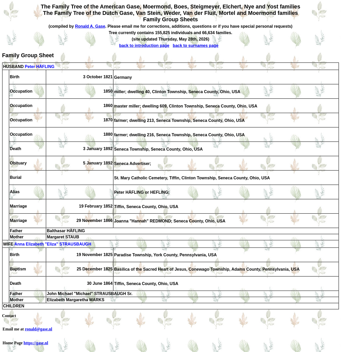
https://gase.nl (36, 343)
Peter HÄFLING (39, 66)
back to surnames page (196, 45)
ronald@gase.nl (38, 329)
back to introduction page (144, 45)
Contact (9, 316)
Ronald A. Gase (90, 26)
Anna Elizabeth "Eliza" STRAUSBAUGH (52, 244)
